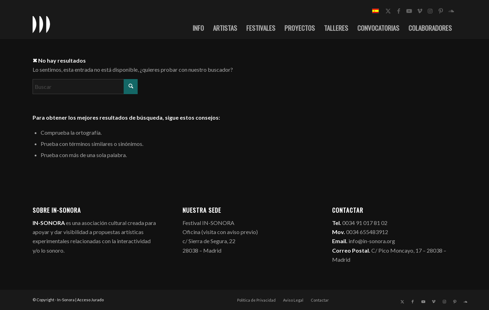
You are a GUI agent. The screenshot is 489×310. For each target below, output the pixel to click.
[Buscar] (85, 86)
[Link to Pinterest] (440, 11)
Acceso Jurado (90, 299)
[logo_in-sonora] (41, 24)
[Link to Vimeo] (419, 11)
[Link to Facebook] (398, 11)
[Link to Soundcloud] (451, 11)
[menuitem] (198, 27)
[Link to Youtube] (409, 11)
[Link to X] (388, 11)
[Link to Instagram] (430, 11)
